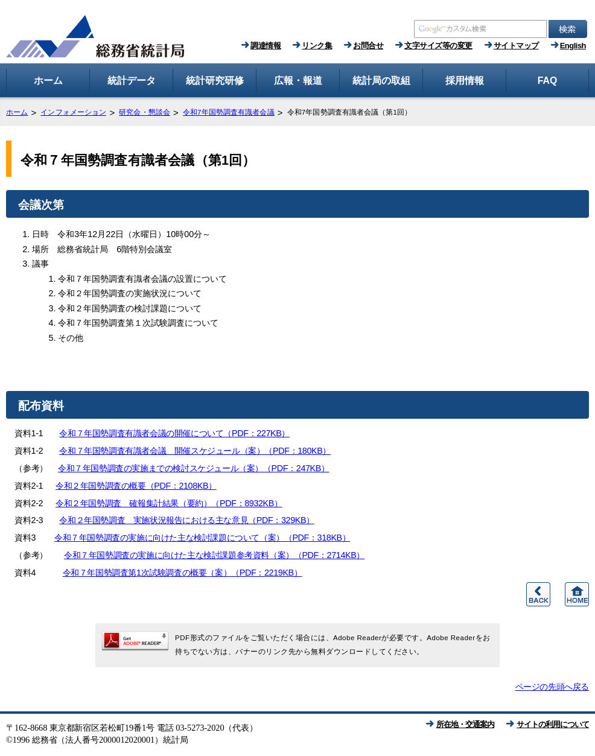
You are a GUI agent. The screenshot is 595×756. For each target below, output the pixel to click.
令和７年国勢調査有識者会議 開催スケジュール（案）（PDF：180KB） (195, 451)
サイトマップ (516, 45)
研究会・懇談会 (144, 112)
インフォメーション (73, 112)
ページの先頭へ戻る (552, 686)
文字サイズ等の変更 (438, 45)
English (573, 45)
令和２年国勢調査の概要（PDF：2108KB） (136, 486)
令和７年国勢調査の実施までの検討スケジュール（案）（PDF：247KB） (193, 468)
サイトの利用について (553, 724)
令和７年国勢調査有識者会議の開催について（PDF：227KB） (174, 433)
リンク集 (317, 45)
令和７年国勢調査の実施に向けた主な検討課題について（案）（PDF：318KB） (202, 537)
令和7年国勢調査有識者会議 (229, 112)
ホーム (17, 112)
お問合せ (368, 45)
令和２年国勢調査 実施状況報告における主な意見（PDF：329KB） (186, 520)
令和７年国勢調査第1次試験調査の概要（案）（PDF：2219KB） (182, 572)
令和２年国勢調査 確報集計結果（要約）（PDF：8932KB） (169, 503)
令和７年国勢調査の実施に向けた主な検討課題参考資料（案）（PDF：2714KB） (214, 555)
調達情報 (265, 45)
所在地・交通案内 (465, 724)
